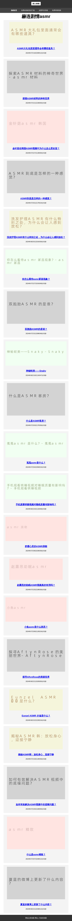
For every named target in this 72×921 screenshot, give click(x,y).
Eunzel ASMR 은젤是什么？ (36, 715)
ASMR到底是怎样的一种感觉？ (36, 198)
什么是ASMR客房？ (36, 421)
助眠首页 (14, 10)
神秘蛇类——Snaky (36, 371)
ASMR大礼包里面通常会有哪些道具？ (36, 48)
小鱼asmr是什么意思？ (36, 627)
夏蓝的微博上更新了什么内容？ (36, 904)
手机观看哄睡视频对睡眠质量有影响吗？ (36, 504)
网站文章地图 (29, 918)
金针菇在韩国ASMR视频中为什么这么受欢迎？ (36, 148)
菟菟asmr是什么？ (36, 462)
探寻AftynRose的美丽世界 (36, 677)
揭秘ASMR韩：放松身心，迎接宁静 (36, 754)
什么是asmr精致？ (36, 854)
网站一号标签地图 (41, 918)
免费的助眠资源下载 (28, 10)
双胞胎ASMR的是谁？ (36, 329)
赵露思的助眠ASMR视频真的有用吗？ (36, 585)
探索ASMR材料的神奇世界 (36, 98)
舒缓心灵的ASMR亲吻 (36, 546)
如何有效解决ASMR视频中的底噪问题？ (36, 804)
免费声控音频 (43, 10)
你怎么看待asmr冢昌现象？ (36, 279)
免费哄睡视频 (56, 10)
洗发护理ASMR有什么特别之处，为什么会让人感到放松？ (36, 237)
